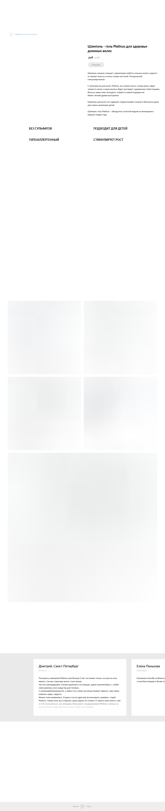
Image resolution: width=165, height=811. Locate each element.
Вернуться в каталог (26, 34)
